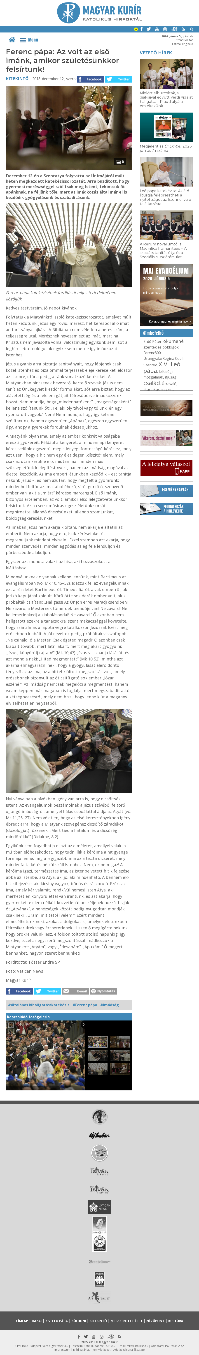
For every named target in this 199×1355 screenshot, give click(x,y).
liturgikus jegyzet (158, 389)
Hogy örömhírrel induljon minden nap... (166, 280)
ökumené (173, 341)
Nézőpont (155, 1321)
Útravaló (169, 383)
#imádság (109, 1004)
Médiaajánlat (81, 1350)
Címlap (22, 1321)
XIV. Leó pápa (161, 367)
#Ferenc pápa (85, 1004)
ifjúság (170, 377)
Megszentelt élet (127, 1321)
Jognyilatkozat (101, 1350)
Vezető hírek (156, 53)
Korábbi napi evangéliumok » (170, 321)
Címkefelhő (153, 333)
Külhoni (79, 1321)
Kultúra (175, 1321)
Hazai (37, 1321)
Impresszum (62, 1350)
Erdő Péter (152, 341)
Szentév (150, 364)
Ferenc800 (152, 352)
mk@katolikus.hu (137, 1346)
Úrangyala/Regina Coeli (163, 358)
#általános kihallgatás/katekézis (38, 1004)
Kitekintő (17, 78)
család (151, 383)
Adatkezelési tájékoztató (129, 1350)
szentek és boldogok (161, 347)
